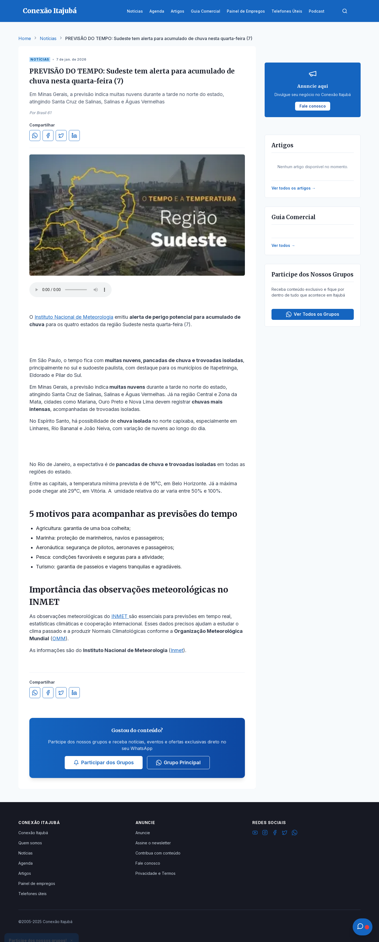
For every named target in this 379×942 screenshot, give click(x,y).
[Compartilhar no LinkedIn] (74, 135)
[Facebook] (275, 833)
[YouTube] (255, 833)
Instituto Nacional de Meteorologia (74, 317)
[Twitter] (284, 833)
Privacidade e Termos (155, 873)
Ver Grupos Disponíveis (41, 929)
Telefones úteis (32, 893)
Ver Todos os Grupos (312, 314)
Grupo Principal (178, 762)
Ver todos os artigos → (293, 188)
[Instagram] (265, 833)
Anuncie (142, 832)
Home (24, 38)
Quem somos (30, 843)
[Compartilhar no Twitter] (61, 135)
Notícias (48, 38)
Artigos (24, 873)
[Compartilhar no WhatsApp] (34, 135)
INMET (120, 616)
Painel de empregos (36, 883)
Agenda (25, 863)
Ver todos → (283, 245)
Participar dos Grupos (103, 762)
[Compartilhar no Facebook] (48, 135)
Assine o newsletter (153, 843)
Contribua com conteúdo (157, 853)
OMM (59, 638)
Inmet (177, 650)
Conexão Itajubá (33, 832)
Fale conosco (147, 863)
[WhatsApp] (294, 833)
